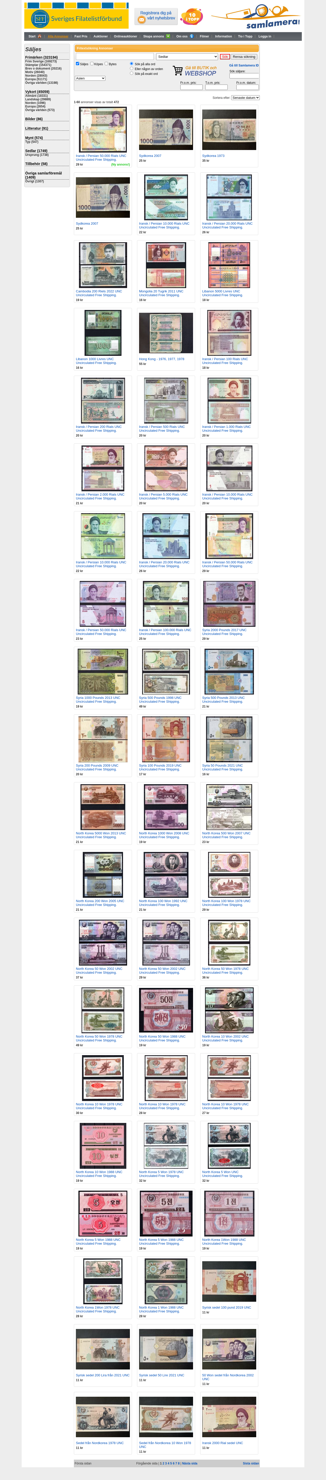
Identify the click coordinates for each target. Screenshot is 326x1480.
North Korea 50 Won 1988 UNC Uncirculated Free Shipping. (162, 1038)
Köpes (98, 64)
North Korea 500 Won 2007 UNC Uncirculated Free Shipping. (226, 835)
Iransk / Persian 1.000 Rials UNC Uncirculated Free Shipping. (226, 428)
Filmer (204, 36)
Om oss (185, 36)
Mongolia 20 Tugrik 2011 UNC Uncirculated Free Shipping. (161, 293)
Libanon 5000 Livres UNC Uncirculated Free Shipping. (222, 293)
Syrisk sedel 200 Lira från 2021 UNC (103, 1375)
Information (223, 36)
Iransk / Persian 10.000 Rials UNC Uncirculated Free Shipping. (164, 225)
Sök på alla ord (145, 64)
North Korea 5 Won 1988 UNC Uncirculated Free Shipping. (98, 1241)
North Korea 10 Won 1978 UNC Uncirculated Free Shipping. (99, 1106)
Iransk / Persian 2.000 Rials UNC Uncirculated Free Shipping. (100, 496)
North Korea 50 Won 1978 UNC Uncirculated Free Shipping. (225, 970)
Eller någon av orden (149, 69)
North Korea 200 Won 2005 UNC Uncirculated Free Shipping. (100, 903)
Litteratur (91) (36, 128)
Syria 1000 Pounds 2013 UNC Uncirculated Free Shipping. (98, 699)
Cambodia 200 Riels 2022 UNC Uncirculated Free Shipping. (99, 293)
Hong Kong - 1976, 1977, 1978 (161, 359)
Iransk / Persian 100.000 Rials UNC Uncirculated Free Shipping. (165, 632)
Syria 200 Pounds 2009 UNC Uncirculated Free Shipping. (97, 767)
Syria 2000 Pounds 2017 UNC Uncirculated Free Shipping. (224, 632)
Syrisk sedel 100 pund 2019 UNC (226, 1307)
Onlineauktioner (125, 36)
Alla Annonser (58, 36)
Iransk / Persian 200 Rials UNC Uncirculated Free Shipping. (99, 428)
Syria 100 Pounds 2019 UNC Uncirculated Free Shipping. (160, 767)
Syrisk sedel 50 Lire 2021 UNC (161, 1375)
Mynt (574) (34, 138)
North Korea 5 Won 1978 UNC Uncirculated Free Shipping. (161, 1174)
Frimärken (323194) (41, 57)
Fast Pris (81, 36)
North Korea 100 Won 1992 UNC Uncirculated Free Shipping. (163, 903)
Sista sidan (251, 1463)
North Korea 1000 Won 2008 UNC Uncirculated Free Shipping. (164, 835)
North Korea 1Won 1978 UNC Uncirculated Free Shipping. (98, 1309)
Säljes (84, 64)
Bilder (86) (34, 119)
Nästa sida (189, 1463)
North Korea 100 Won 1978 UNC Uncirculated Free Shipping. (226, 903)
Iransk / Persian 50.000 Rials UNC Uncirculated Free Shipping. (101, 157)
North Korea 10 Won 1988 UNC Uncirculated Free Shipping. (99, 1174)
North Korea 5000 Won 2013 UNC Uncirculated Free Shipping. (101, 835)
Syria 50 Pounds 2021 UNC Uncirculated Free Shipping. (222, 767)
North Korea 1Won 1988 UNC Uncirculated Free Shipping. (224, 1241)
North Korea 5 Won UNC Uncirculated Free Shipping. (222, 1174)
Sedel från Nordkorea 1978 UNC (100, 1443)
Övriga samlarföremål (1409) (43, 175)
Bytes (112, 64)
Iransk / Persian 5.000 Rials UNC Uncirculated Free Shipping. (163, 496)
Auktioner (100, 36)
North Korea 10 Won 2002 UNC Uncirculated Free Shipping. (225, 1038)
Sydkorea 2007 (150, 156)
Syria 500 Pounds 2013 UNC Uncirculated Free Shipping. (223, 699)
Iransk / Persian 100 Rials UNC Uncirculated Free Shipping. (225, 361)
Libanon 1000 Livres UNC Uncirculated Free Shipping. (96, 361)
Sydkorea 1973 (213, 156)
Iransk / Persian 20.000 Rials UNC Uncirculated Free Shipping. (227, 225)
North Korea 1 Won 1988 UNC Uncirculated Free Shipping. (161, 1309)
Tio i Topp (245, 36)
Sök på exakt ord (146, 74)
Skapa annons (156, 36)
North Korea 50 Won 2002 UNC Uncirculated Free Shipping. (99, 970)
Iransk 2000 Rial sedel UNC (222, 1443)
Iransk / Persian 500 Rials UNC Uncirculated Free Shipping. (162, 428)
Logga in (265, 36)
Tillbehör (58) (36, 164)
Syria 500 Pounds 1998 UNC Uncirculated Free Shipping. (160, 699)
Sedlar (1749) (36, 151)
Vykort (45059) (37, 92)
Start (35, 36)
